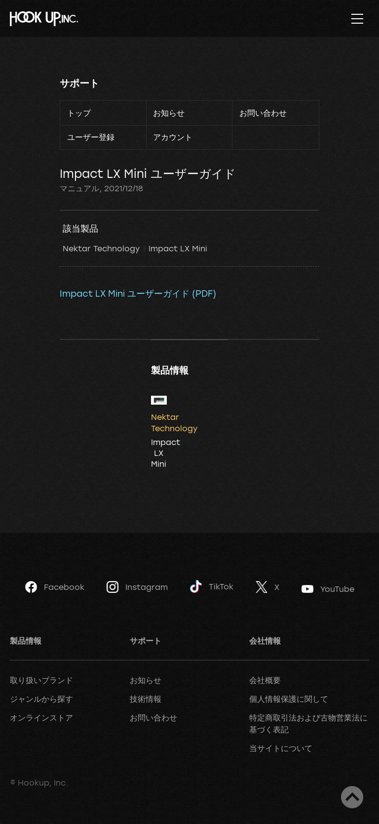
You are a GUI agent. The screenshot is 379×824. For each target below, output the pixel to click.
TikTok (211, 586)
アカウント (172, 137)
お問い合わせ (263, 112)
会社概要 (265, 680)
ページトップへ (352, 797)
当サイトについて (280, 748)
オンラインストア (41, 717)
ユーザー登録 (90, 137)
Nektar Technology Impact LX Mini (135, 248)
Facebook (54, 587)
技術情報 (145, 698)
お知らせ (169, 112)
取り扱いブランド (41, 680)
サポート (79, 83)
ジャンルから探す (41, 698)
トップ (79, 112)
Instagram (137, 587)
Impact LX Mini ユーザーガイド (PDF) (138, 293)
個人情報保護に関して (288, 698)
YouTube (328, 589)
